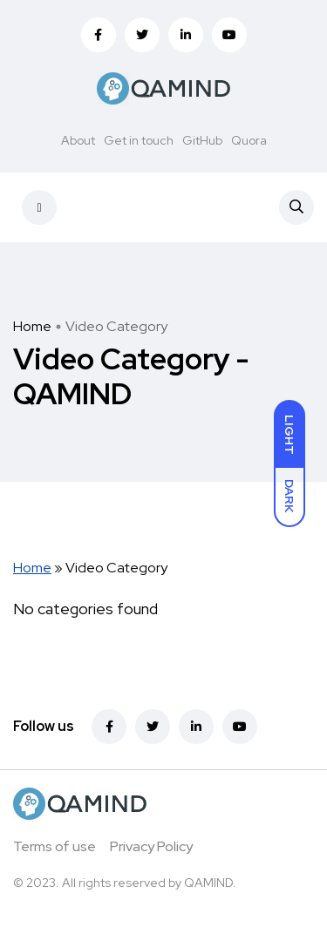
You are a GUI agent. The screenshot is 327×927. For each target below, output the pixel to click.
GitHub (202, 140)
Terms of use (54, 846)
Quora (249, 140)
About (78, 140)
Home (32, 326)
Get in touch (139, 140)
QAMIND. (210, 882)
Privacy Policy (151, 846)
